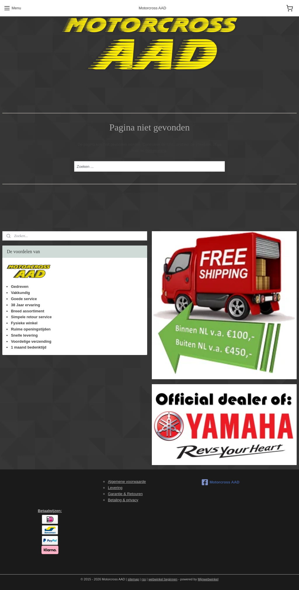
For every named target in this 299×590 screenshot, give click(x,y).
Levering (115, 487)
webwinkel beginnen (162, 579)
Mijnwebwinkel (208, 579)
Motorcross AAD (220, 482)
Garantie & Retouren (125, 494)
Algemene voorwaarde (127, 481)
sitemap (133, 579)
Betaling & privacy (123, 500)
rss (144, 579)
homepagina (155, 150)
